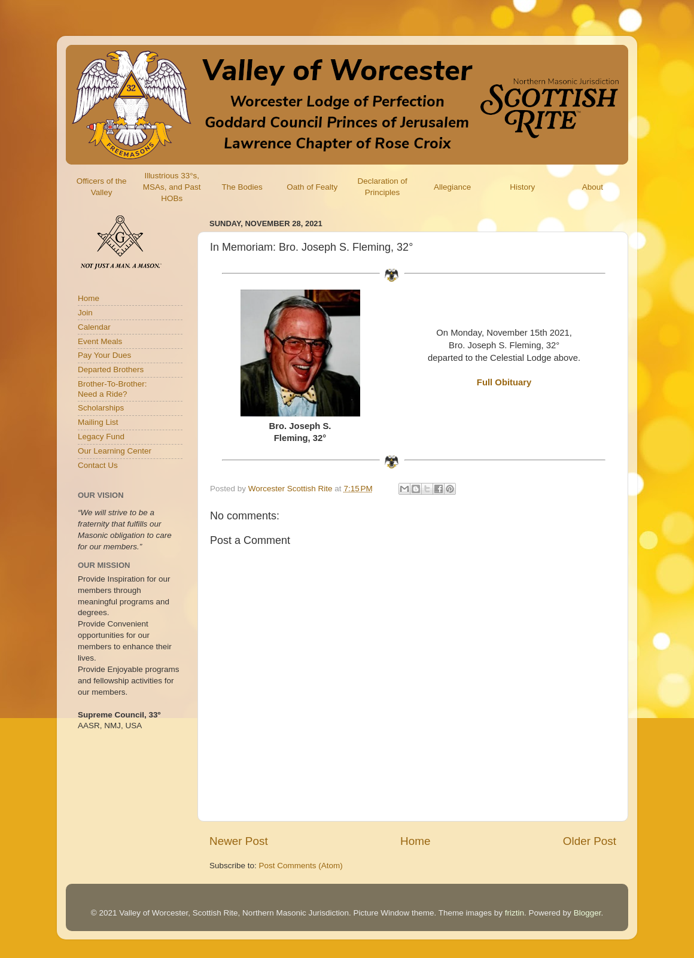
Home (415, 841)
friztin (514, 912)
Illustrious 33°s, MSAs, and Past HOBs (172, 187)
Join (85, 312)
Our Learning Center (114, 450)
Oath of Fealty (312, 187)
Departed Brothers (111, 369)
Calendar (94, 327)
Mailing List (98, 422)
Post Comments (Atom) (301, 865)
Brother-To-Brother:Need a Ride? (112, 388)
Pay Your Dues (104, 355)
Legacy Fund (101, 436)
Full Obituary (504, 382)
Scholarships (101, 407)
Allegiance (452, 187)
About (592, 187)
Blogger (587, 912)
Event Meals (100, 341)
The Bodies (241, 187)
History (522, 187)
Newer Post (238, 841)
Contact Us (98, 465)
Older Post (589, 841)
